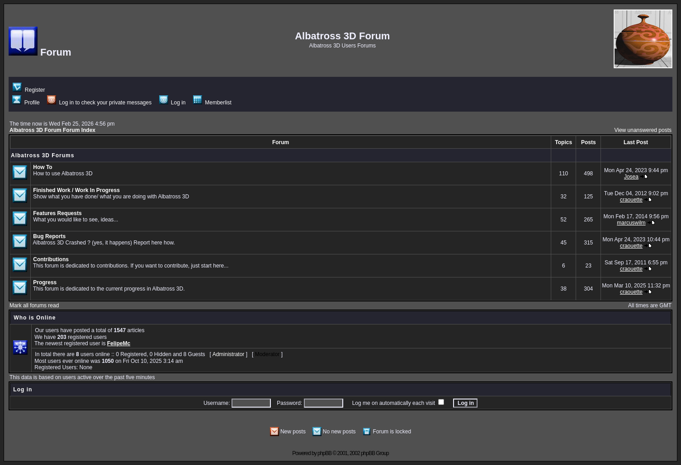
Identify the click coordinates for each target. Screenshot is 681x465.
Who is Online (35, 318)
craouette (631, 200)
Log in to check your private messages (99, 102)
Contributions (51, 259)
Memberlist (212, 102)
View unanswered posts (643, 130)
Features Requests (57, 213)
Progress (45, 282)
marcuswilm (631, 223)
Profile (25, 102)
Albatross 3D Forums (42, 155)
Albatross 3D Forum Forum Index (52, 130)
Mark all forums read (34, 305)
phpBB (324, 453)
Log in (172, 102)
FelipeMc (118, 343)
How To (42, 167)
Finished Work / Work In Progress (76, 190)
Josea (631, 177)
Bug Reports (49, 236)
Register (29, 90)
